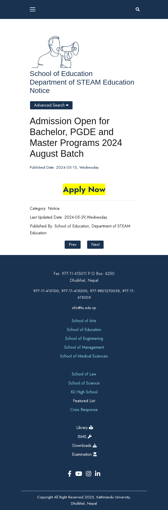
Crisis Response (84, 410)
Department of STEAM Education (82, 82)
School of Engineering (84, 338)
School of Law (84, 374)
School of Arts (84, 321)
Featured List (84, 401)
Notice (40, 90)
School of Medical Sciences (84, 356)
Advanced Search (51, 105)
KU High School (84, 392)
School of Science (84, 383)
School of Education (61, 74)
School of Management (84, 347)
